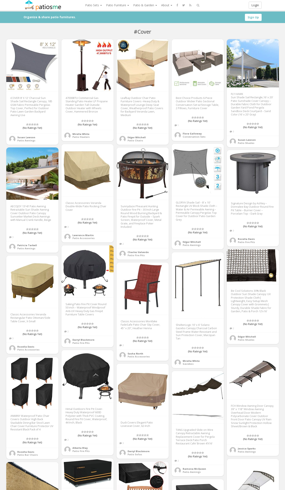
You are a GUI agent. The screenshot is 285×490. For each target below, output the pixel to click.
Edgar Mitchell (137, 137)
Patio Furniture (117, 5)
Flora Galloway (192, 133)
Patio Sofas (135, 454)
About (166, 5)
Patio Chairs (135, 140)
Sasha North (135, 353)
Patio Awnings (26, 140)
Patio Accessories (83, 238)
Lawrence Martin (83, 235)
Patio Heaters (81, 136)
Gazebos (188, 363)
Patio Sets (93, 5)
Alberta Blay (80, 447)
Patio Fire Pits (136, 255)
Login (255, 5)
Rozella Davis (246, 239)
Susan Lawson (26, 137)
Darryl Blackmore (83, 339)
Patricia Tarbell (27, 245)
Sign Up (253, 17)
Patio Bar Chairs (27, 454)
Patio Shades (246, 143)
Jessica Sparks (247, 448)
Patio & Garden (145, 5)
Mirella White (80, 134)
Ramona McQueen (194, 468)
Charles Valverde (138, 252)
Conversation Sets (194, 136)
